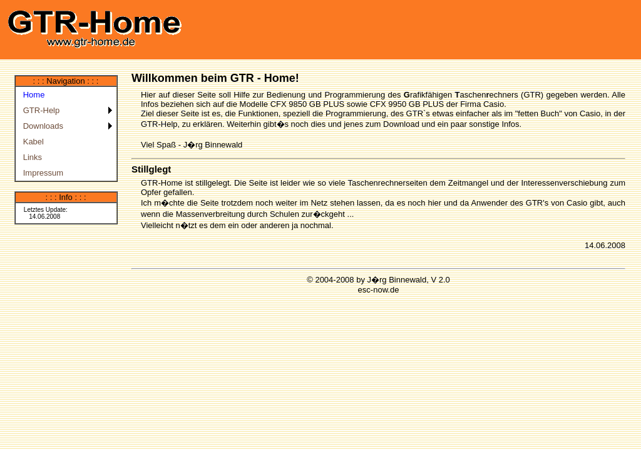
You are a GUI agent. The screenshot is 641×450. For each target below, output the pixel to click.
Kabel (31, 141)
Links (31, 157)
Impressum (41, 173)
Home (32, 94)
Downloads (41, 126)
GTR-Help (39, 110)
